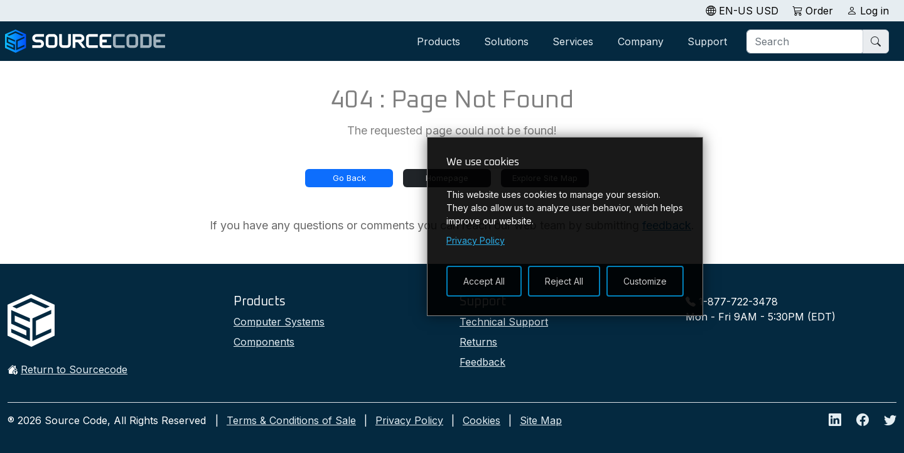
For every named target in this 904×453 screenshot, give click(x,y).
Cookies (481, 420)
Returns (478, 342)
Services (572, 41)
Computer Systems (279, 321)
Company (641, 41)
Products (438, 41)
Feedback (482, 362)
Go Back (349, 178)
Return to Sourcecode (74, 369)
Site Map (541, 420)
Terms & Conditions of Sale (291, 420)
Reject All (564, 281)
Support (707, 41)
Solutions (506, 41)
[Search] (805, 41)
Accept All (484, 281)
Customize (645, 281)
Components (264, 342)
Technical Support (504, 321)
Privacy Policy (409, 420)
